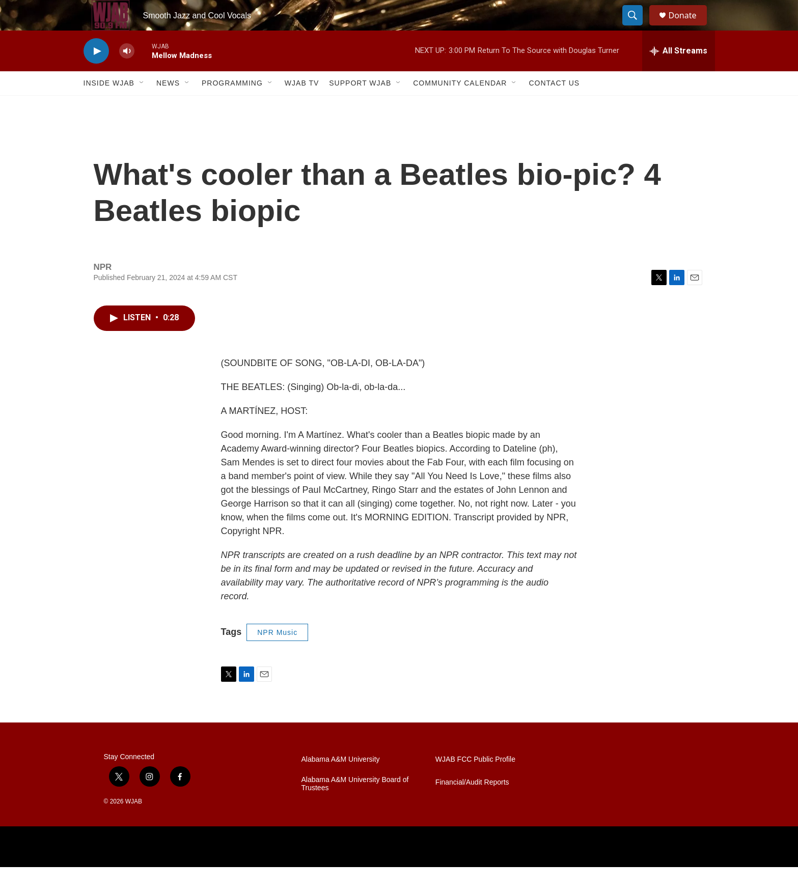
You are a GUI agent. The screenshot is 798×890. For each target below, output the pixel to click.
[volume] (126, 74)
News (168, 106)
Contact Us (554, 106)
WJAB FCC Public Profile (475, 782)
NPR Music (277, 655)
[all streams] (678, 73)
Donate (689, 26)
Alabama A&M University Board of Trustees (355, 807)
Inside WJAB (109, 106)
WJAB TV (302, 106)
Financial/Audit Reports (472, 805)
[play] (96, 74)
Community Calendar (460, 106)
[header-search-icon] (637, 27)
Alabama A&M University (340, 782)
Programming (232, 106)
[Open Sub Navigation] (142, 106)
